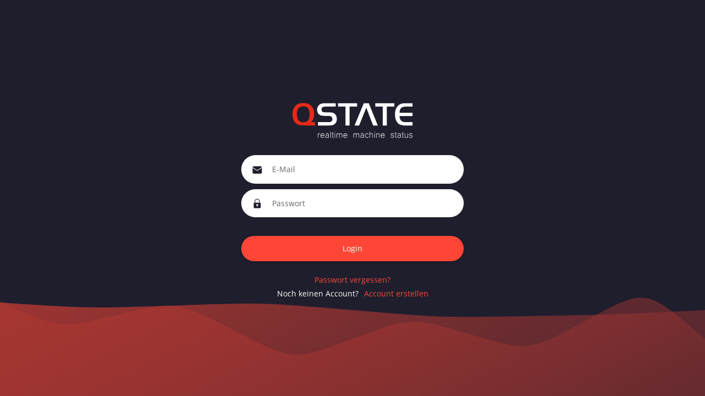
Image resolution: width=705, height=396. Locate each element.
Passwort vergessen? (352, 279)
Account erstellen (396, 293)
